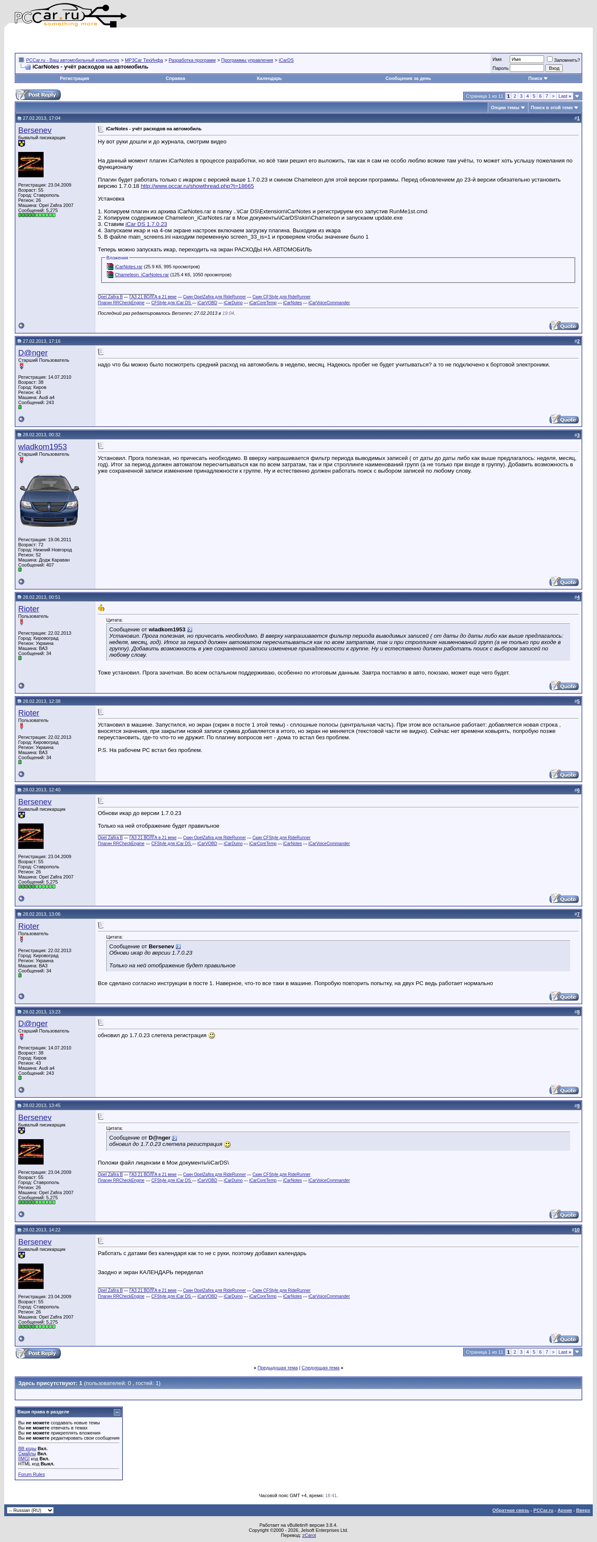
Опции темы (505, 107)
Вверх (583, 1510)
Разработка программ (192, 60)
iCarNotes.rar (128, 266)
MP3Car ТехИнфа (144, 60)
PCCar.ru (543, 1510)
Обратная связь (510, 1510)
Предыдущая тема (277, 1367)
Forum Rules (31, 1474)
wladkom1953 (42, 446)
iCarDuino (233, 302)
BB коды (27, 1448)
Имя (496, 59)
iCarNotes (292, 302)
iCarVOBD (207, 302)
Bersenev (35, 130)
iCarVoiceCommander (329, 302)
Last (564, 96)
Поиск (538, 78)
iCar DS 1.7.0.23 (146, 224)
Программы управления (247, 60)
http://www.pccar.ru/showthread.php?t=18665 (197, 186)
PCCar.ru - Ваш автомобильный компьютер (72, 60)
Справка (175, 78)
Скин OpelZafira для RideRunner (214, 297)
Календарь (269, 78)
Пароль (500, 68)
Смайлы (27, 1453)
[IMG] (24, 1458)
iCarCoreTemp (262, 302)
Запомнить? (563, 60)
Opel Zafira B (110, 297)
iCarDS (286, 60)
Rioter (28, 608)
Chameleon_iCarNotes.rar (142, 274)
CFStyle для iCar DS (172, 302)
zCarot (309, 1535)
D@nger (33, 352)
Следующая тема (320, 1367)
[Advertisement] (114, 40)
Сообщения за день (408, 78)
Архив (565, 1510)
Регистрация (74, 78)
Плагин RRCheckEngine (121, 302)
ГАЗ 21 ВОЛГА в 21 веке (153, 297)
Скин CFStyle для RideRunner (281, 297)
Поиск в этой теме (552, 107)
